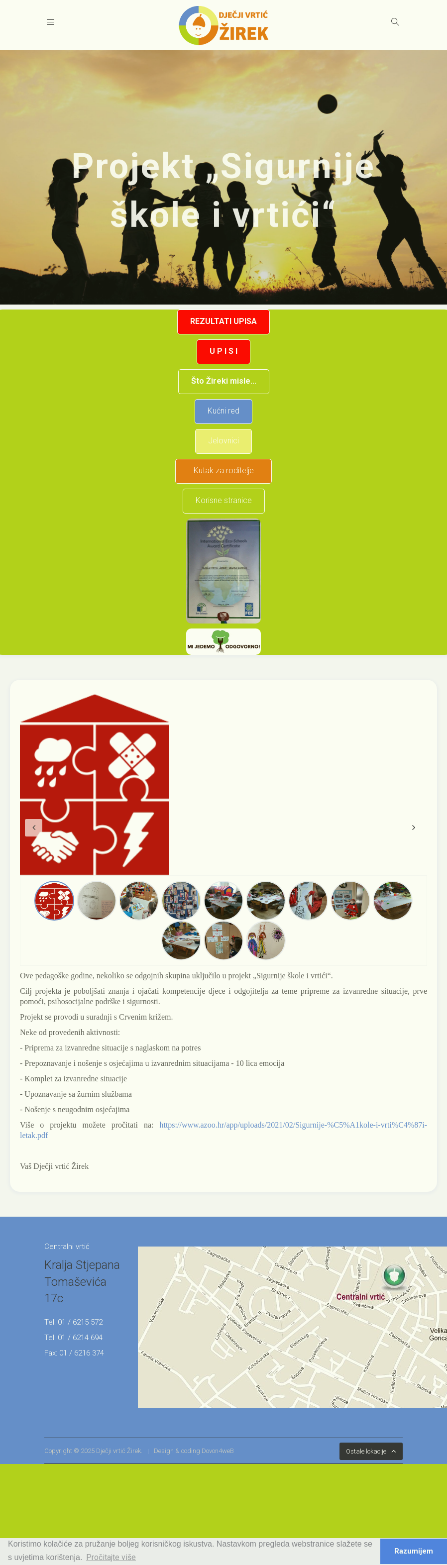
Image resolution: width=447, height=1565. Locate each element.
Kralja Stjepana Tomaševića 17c (82, 1281)
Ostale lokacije (366, 1451)
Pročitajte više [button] (111, 1557)
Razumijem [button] (413, 1551)
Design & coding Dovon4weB (194, 1451)
